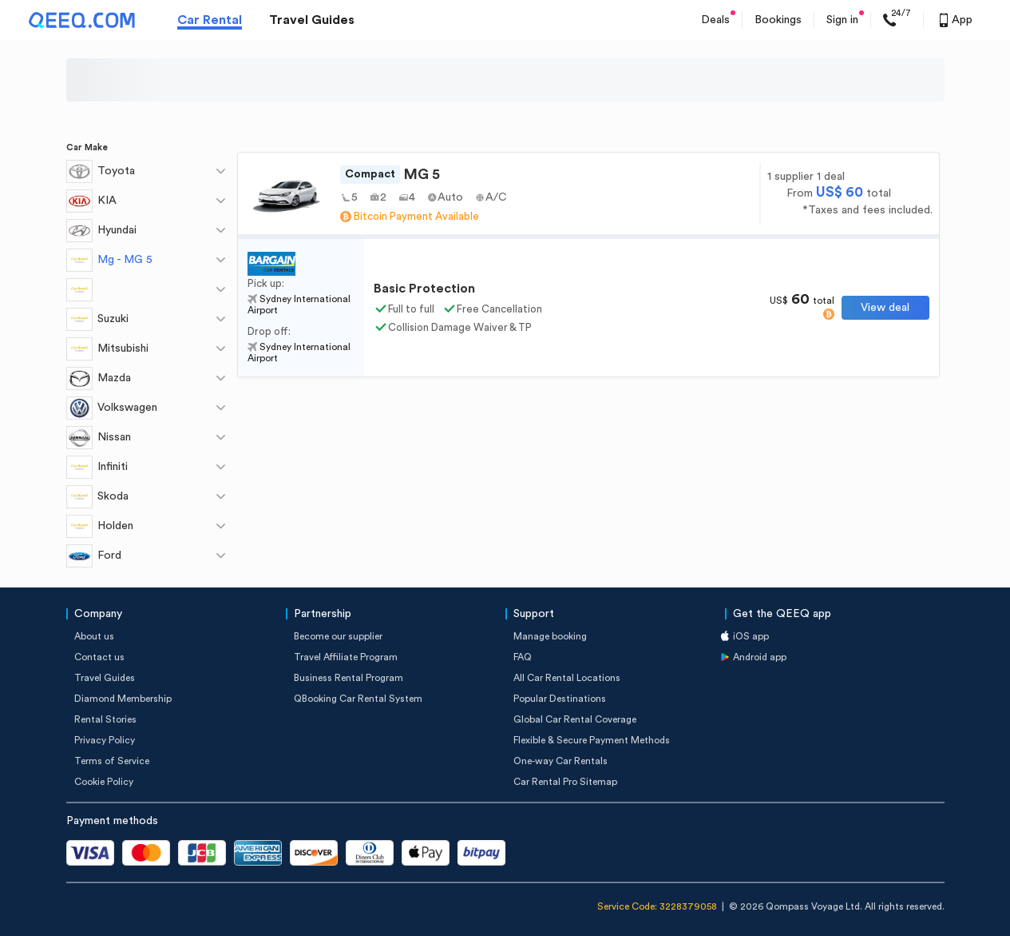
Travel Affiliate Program (346, 657)
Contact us (99, 657)
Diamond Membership (123, 698)
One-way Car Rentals (560, 761)
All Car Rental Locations (566, 678)
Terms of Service (111, 761)
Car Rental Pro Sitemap (565, 782)
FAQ (522, 657)
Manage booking (550, 636)
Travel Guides (311, 20)
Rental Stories (105, 719)
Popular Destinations (559, 698)
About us (94, 636)
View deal (885, 307)
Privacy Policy (104, 740)
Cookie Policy (103, 782)
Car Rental (209, 20)
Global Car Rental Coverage (574, 719)
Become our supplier (338, 636)
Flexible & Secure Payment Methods (591, 740)
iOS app (751, 636)
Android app (759, 657)
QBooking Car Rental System (358, 698)
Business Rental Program (348, 678)
